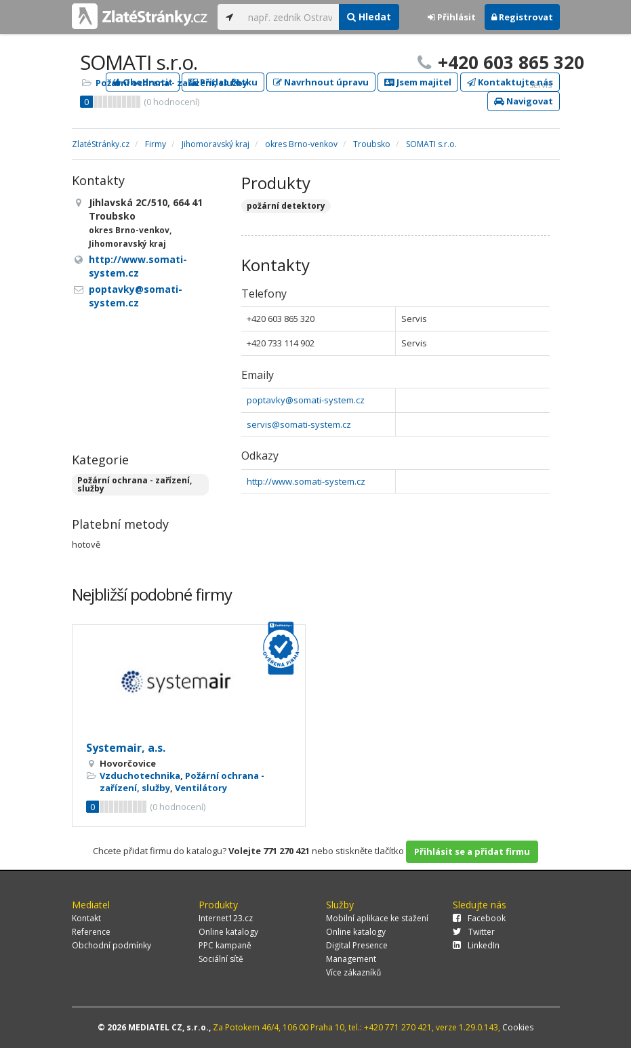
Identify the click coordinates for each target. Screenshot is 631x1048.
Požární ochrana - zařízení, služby (171, 83)
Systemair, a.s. (125, 747)
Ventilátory (201, 788)
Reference (91, 932)
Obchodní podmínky (111, 945)
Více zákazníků (353, 972)
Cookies (517, 1027)
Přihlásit (452, 17)
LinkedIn (476, 945)
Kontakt (86, 918)
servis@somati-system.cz (299, 424)
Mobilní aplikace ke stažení (377, 918)
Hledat (369, 16)
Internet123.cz (226, 918)
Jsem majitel (417, 82)
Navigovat (523, 101)
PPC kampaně (225, 945)
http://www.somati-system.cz (306, 481)
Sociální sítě (221, 959)
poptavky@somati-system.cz (306, 400)
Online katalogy (228, 932)
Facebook (479, 918)
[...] (290, 17)
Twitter (474, 932)
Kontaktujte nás (510, 82)
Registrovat (522, 17)
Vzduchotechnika (140, 775)
